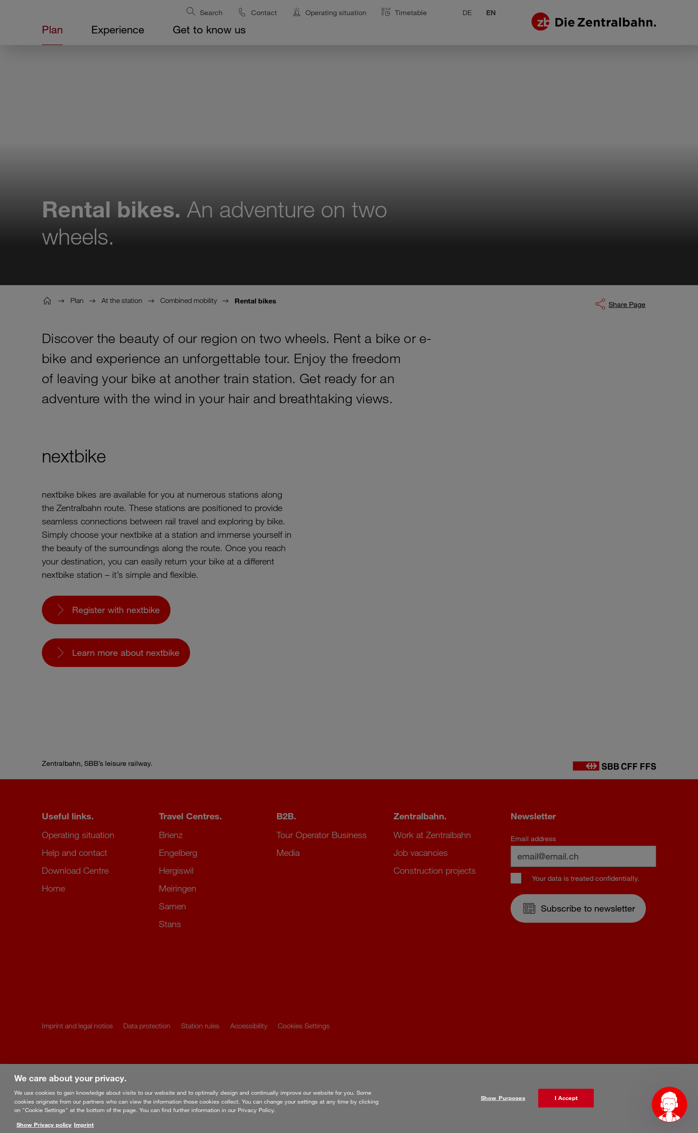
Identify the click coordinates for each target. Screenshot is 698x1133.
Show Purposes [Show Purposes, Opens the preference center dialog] (503, 1103)
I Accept (566, 1103)
